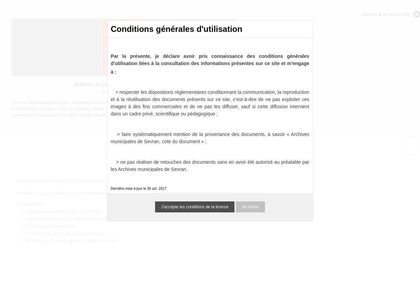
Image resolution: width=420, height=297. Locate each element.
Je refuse (250, 207)
